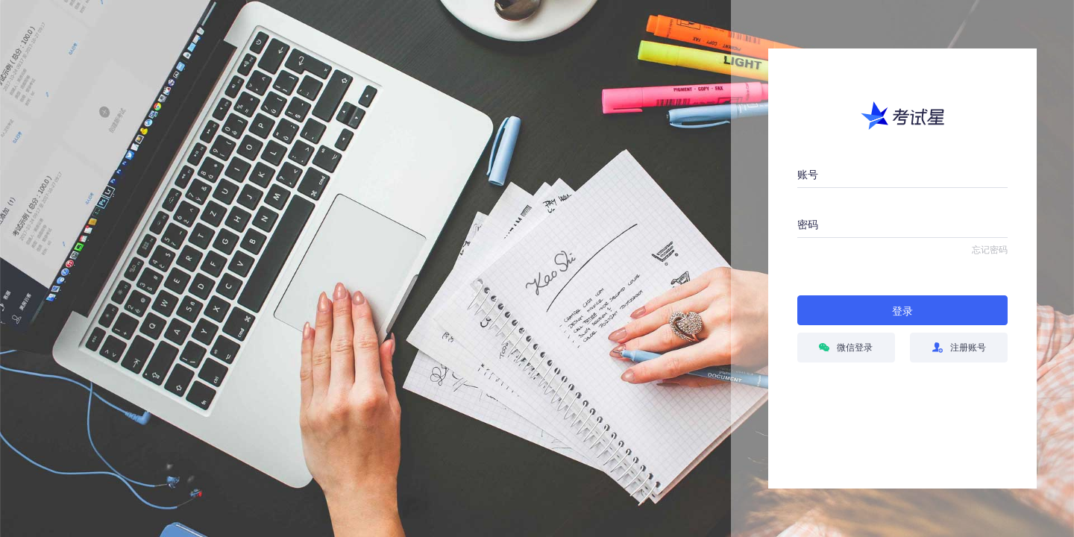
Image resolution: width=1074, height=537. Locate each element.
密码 (807, 224)
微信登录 (846, 347)
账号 (807, 174)
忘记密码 (990, 250)
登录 (902, 311)
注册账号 (959, 347)
